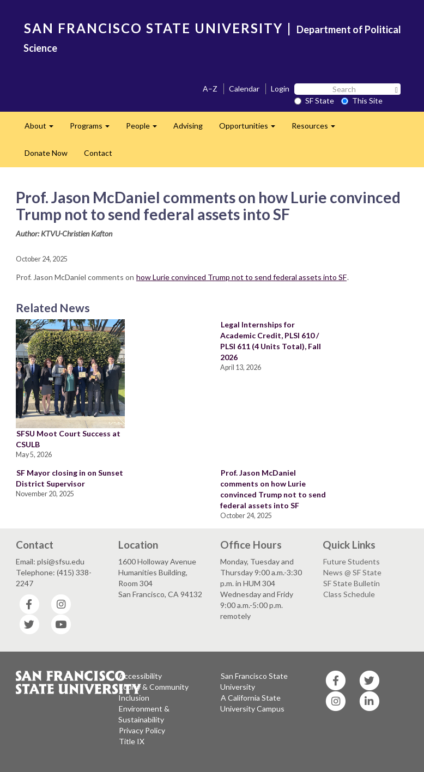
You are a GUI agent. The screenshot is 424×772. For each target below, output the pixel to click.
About (43, 129)
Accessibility (140, 675)
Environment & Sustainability (143, 714)
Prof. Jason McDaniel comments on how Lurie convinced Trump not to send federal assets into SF (273, 489)
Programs (94, 129)
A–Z (210, 88)
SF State (314, 100)
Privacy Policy (142, 730)
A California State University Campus (252, 703)
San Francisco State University (254, 681)
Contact (98, 152)
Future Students (351, 561)
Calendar (244, 88)
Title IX (131, 741)
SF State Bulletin (351, 583)
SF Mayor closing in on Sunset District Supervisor (69, 478)
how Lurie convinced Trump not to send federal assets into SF (241, 277)
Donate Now (46, 152)
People (145, 129)
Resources (317, 129)
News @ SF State (352, 572)
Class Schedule (349, 594)
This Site (362, 100)
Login (280, 88)
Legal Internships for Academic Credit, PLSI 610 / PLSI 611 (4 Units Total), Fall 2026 (270, 341)
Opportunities (251, 129)
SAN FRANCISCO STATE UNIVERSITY (153, 28)
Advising (188, 125)
